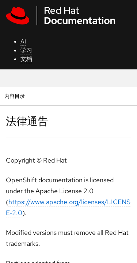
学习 (26, 50)
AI (23, 41)
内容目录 (14, 95)
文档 (26, 59)
